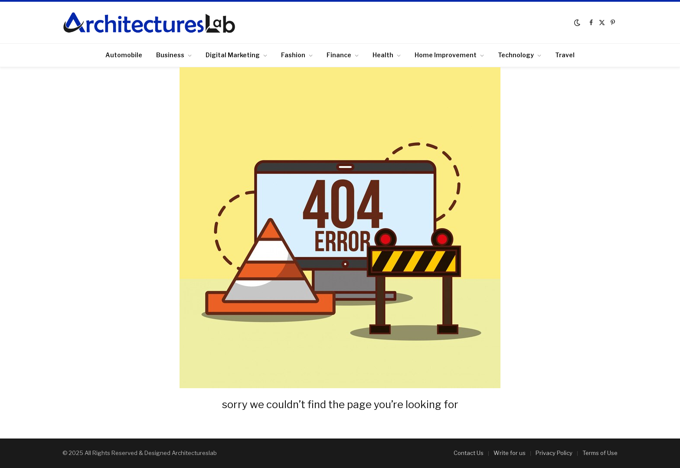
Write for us (510, 452)
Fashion (293, 55)
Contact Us (469, 452)
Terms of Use (600, 452)
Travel (565, 55)
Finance (339, 55)
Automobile (123, 55)
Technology (516, 55)
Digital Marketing (233, 55)
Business (170, 55)
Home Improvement (446, 55)
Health (383, 55)
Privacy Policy (554, 452)
